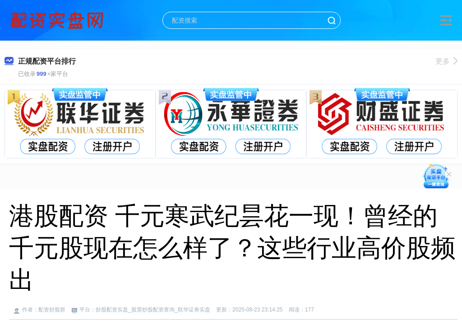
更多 (446, 61)
